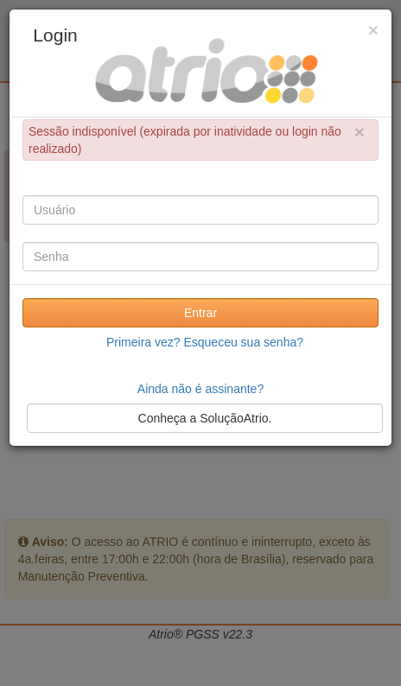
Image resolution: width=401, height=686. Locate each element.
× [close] (359, 132)
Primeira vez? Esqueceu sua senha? (204, 342)
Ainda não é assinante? (200, 389)
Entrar (200, 313)
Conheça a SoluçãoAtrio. (205, 418)
